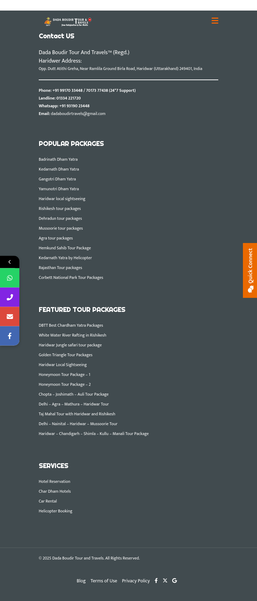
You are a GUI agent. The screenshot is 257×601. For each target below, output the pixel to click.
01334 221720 (68, 98)
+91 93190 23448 (74, 105)
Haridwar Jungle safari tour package (70, 345)
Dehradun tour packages (60, 218)
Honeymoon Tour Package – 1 (64, 374)
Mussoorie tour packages (61, 228)
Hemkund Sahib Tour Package (65, 248)
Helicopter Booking (56, 511)
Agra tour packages (56, 238)
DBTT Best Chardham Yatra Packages (71, 325)
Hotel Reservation (54, 481)
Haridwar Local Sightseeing (63, 365)
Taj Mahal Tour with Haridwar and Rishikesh (77, 414)
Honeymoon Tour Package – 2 (65, 384)
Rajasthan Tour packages (60, 267)
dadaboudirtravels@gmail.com (78, 113)
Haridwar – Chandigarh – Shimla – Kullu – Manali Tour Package (94, 433)
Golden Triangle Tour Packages (66, 355)
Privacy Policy (136, 580)
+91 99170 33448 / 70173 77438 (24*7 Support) (94, 90)
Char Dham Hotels (55, 491)
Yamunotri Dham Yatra (59, 189)
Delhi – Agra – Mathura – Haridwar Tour (74, 404)
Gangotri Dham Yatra (57, 179)
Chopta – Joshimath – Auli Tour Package (74, 394)
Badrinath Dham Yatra (58, 159)
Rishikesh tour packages (60, 208)
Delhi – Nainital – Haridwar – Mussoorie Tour (78, 424)
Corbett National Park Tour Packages (71, 277)
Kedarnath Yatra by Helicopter (65, 258)
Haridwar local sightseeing (62, 199)
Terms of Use (103, 580)
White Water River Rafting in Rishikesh (72, 335)
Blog (81, 580)
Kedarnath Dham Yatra (59, 169)
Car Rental (48, 501)
